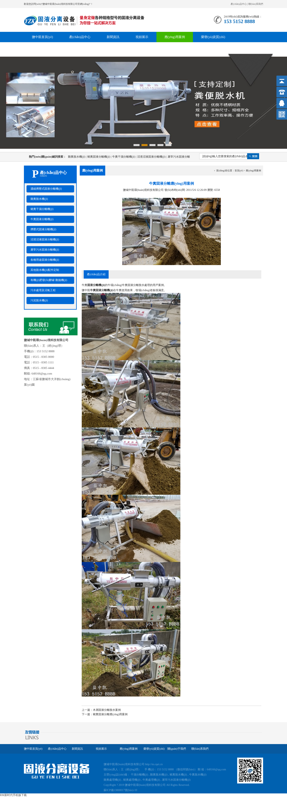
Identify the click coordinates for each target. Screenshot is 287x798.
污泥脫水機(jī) (39, 300)
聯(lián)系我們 (255, 4)
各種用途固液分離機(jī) (44, 259)
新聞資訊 (113, 37)
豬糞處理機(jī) (132, 779)
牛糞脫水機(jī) (197, 774)
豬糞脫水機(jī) (178, 774)
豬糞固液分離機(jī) (99, 156)
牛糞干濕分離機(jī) (124, 156)
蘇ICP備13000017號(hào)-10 (120, 790)
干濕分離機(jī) (139, 774)
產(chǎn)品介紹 (96, 274)
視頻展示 (142, 37)
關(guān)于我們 (42, 47)
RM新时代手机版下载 (13, 795)
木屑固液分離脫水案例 (107, 709)
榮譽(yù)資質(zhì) (213, 37)
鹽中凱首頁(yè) (42, 37)
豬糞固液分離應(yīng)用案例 (110, 714)
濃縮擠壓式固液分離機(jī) (46, 188)
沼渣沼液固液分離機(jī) (152, 156)
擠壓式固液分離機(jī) (43, 229)
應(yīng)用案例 (174, 37)
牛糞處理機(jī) (151, 779)
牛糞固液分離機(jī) (41, 219)
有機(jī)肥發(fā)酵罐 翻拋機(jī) (48, 280)
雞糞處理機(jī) (112, 779)
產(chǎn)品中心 (239, 4)
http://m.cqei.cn (154, 764)
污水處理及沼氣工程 (43, 290)
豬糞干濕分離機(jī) (41, 209)
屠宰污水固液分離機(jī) (44, 249)
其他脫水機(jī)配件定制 (44, 269)
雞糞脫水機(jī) (77, 156)
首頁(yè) (239, 170)
